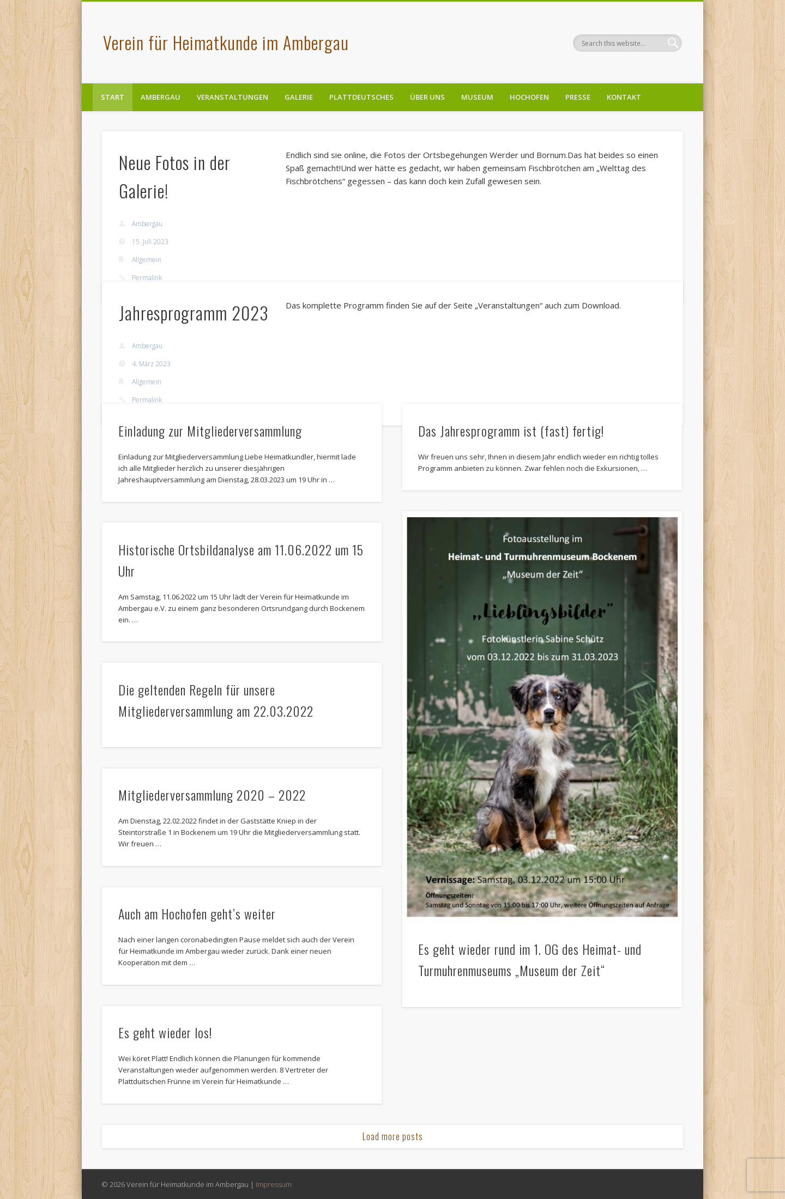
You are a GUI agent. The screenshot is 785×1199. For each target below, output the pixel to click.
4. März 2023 (151, 363)
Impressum (274, 1184)
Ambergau (160, 97)
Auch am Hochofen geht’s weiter (197, 913)
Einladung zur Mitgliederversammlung (210, 430)
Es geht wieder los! (165, 1032)
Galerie (299, 97)
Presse (577, 97)
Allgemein (146, 259)
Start (112, 97)
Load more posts (393, 1136)
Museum (477, 97)
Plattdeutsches (361, 97)
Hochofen (529, 97)
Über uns (427, 97)
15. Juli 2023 (150, 241)
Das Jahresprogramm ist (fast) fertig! (511, 430)
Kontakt (624, 97)
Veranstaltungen (232, 97)
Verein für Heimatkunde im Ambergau (226, 42)
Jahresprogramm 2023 (194, 312)
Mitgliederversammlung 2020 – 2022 (212, 794)
